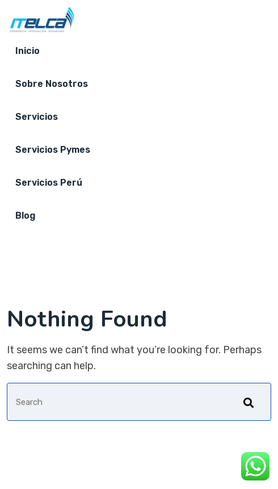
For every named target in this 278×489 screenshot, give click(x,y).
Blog (25, 215)
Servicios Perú (48, 182)
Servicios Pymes (52, 149)
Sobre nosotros (51, 83)
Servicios (36, 116)
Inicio (27, 50)
